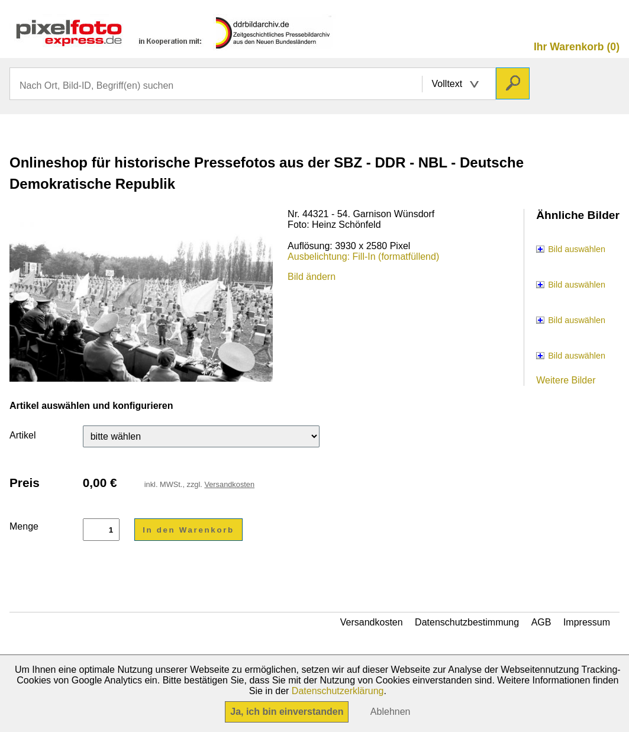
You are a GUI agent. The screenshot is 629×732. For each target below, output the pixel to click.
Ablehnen (390, 712)
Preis (24, 482)
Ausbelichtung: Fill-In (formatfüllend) (363, 256)
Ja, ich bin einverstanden (286, 712)
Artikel (22, 435)
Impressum (586, 622)
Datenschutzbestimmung (467, 622)
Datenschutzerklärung (338, 691)
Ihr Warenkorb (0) (577, 47)
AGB (541, 622)
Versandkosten (229, 484)
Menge (23, 526)
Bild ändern (312, 277)
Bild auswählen (576, 249)
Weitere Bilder (565, 380)
